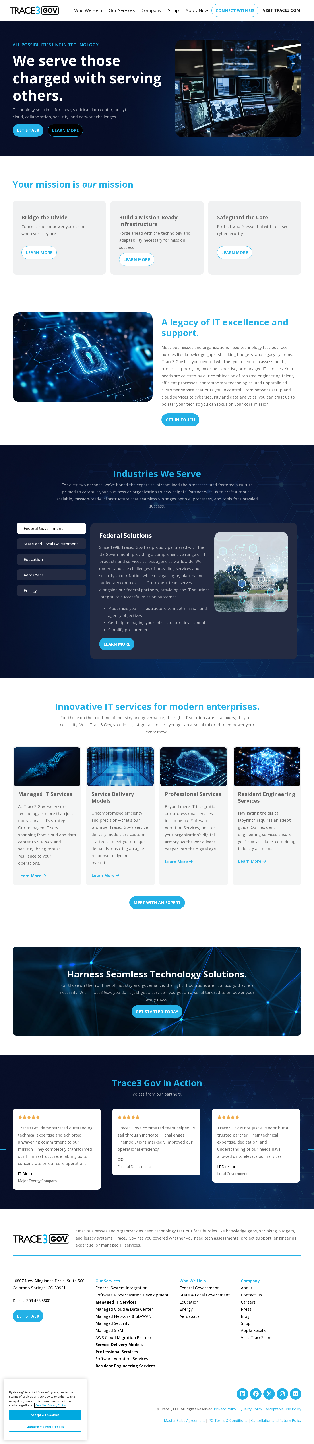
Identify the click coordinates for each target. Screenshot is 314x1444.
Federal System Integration (121, 1287)
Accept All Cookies (45, 1415)
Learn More (65, 130)
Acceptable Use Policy (283, 1409)
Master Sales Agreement (184, 1420)
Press (246, 1309)
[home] (34, 10)
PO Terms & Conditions (228, 1420)
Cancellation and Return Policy (276, 1420)
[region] (45, 1409)
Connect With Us (235, 10)
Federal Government (199, 1287)
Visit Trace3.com (257, 1337)
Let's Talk (28, 130)
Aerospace (190, 1316)
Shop (173, 10)
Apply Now (197, 10)
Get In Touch (180, 419)
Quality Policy (251, 1409)
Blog (245, 1316)
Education (189, 1302)
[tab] (51, 528)
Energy (186, 1309)
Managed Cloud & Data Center (124, 1309)
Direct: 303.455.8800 (31, 1300)
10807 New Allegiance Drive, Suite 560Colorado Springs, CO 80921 (48, 1284)
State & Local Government (205, 1295)
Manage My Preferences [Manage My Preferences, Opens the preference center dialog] (45, 1427)
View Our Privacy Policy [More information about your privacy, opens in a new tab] (50, 1405)
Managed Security (112, 1323)
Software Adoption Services (121, 1358)
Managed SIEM (109, 1330)
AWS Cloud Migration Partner (123, 1337)
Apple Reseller (254, 1330)
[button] (88, 10)
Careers (248, 1302)
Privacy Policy (225, 1409)
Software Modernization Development (132, 1295)
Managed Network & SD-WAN (123, 1316)
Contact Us (251, 1295)
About (247, 1287)
